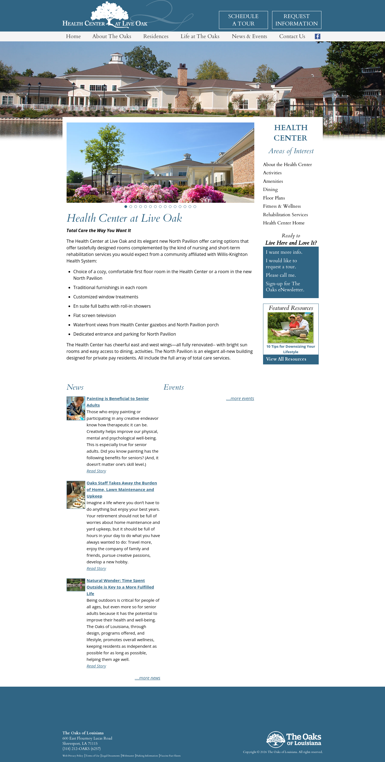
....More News (147, 678)
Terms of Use (92, 755)
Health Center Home (284, 223)
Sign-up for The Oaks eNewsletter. (285, 286)
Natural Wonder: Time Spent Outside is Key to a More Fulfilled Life (120, 587)
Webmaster (128, 755)
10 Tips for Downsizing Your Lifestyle (290, 349)
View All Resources (286, 359)
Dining (270, 189)
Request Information (296, 20)
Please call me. (281, 275)
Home (73, 36)
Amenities (273, 181)
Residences (156, 36)
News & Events (249, 36)
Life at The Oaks (200, 36)
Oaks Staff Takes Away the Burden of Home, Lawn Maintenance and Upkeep (122, 489)
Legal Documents (111, 755)
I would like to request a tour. (281, 263)
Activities (272, 173)
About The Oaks (111, 36)
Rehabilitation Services (285, 215)
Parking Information (147, 755)
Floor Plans (274, 198)
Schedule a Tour (243, 20)
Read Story (96, 470)
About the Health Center (287, 164)
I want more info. (284, 252)
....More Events (240, 398)
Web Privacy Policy (72, 755)
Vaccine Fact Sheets (170, 755)
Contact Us (292, 36)
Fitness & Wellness (282, 206)
